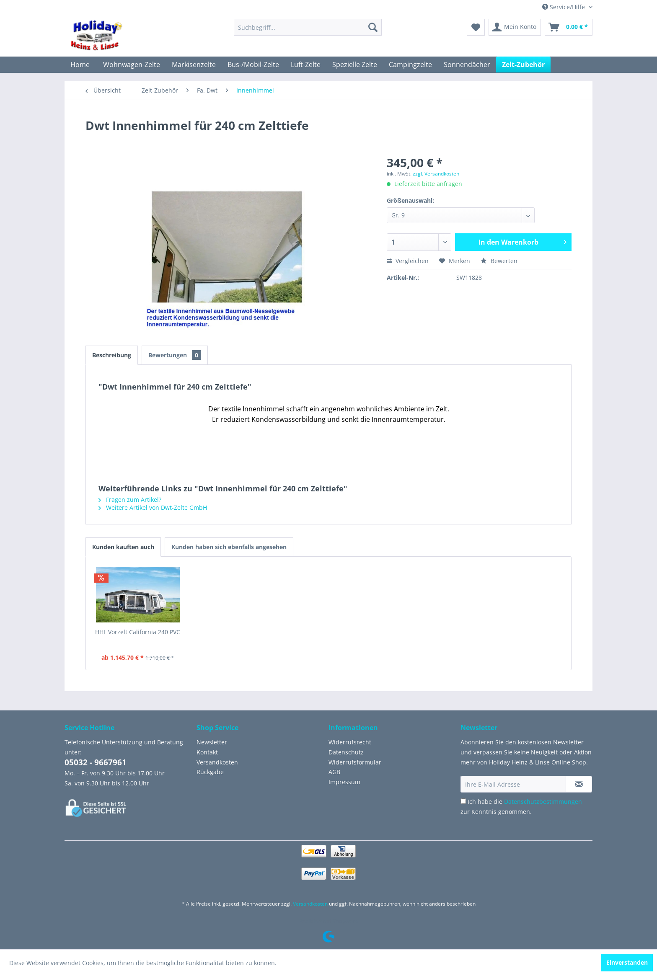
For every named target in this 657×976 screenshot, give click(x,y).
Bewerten (499, 261)
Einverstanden (627, 962)
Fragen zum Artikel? (129, 499)
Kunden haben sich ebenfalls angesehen (229, 547)
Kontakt (207, 752)
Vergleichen (408, 261)
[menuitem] (308, 27)
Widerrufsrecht (349, 742)
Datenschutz (346, 752)
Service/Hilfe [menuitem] (564, 7)
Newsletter (212, 742)
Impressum (344, 782)
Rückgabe (210, 772)
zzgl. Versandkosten (436, 173)
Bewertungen (174, 355)
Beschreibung (111, 355)
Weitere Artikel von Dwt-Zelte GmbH (152, 507)
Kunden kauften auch (123, 547)
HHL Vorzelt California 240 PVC (137, 632)
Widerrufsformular (354, 762)
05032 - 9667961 (96, 762)
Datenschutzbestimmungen (543, 802)
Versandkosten (217, 762)
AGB (334, 772)
